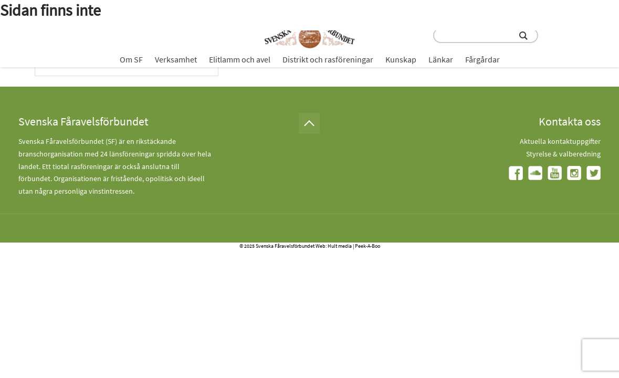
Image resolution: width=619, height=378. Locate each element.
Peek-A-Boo (367, 246)
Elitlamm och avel (239, 59)
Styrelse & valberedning (563, 154)
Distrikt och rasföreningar (327, 59)
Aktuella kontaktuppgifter (560, 141)
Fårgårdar (482, 59)
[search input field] (485, 35)
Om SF (131, 59)
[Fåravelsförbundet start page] (310, 33)
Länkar (440, 59)
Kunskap (400, 59)
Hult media (340, 246)
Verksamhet (176, 59)
